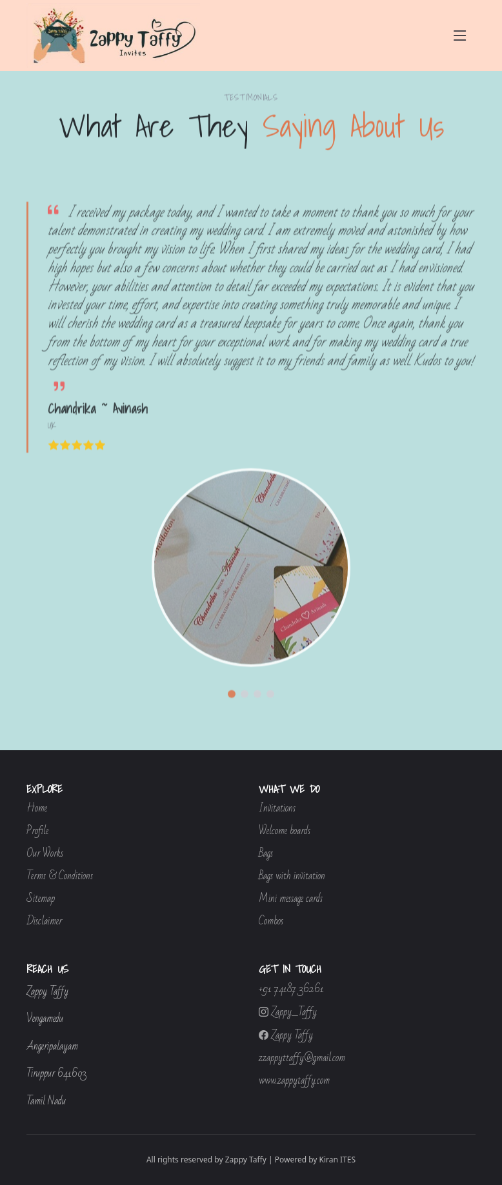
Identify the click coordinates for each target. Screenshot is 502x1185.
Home (36, 808)
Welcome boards (284, 831)
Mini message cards (291, 899)
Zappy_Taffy (288, 1012)
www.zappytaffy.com (294, 1081)
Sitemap (40, 899)
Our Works (44, 854)
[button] (232, 709)
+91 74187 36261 (291, 989)
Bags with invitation (292, 876)
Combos (271, 921)
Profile (37, 831)
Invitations (277, 808)
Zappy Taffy (286, 1035)
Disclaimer (44, 921)
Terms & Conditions (59, 876)
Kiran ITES (337, 1159)
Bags (266, 854)
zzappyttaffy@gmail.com (302, 1058)
